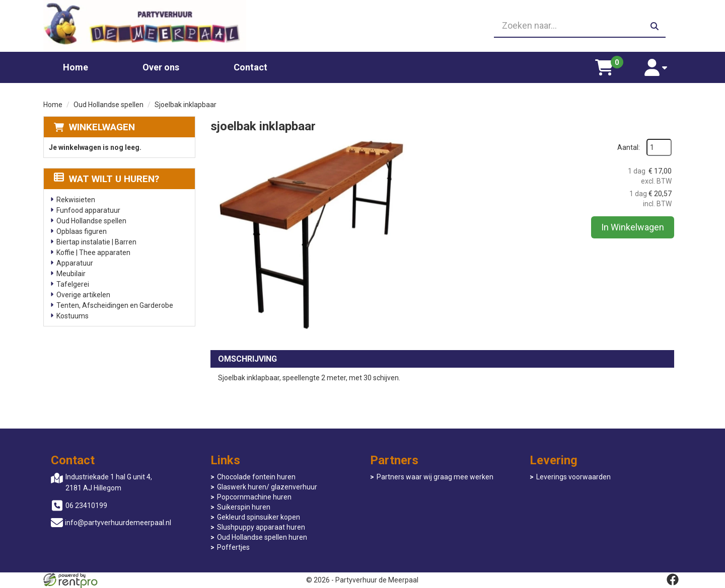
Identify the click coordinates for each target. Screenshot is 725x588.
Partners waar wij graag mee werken (435, 477)
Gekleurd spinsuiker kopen (258, 517)
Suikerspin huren (243, 507)
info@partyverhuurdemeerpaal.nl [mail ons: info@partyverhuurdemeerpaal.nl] (118, 523)
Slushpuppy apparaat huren (261, 527)
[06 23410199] (362, 26)
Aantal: (628, 147)
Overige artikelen (83, 295)
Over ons (160, 67)
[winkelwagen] (604, 67)
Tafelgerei (72, 284)
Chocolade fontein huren (256, 477)
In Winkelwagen (632, 227)
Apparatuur (74, 263)
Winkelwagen (102, 127)
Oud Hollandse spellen (108, 105)
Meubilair (71, 274)
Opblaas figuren (81, 231)
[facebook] (673, 579)
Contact (250, 67)
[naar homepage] (144, 26)
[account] (655, 67)
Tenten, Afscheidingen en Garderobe (114, 305)
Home (75, 67)
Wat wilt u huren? (106, 179)
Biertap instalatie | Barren (96, 242)
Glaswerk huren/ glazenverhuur (267, 487)
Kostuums (72, 316)
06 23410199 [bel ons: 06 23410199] (86, 505)
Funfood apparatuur (88, 210)
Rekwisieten (75, 200)
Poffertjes (233, 547)
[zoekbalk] (580, 26)
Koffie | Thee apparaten (93, 252)
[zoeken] (654, 26)
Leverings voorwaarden (573, 477)
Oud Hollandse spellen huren (262, 537)
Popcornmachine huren (254, 497)
